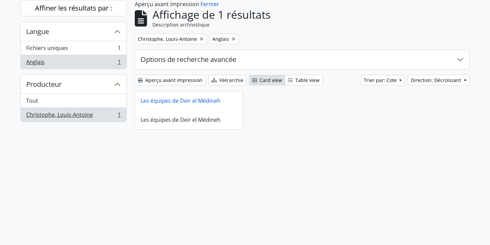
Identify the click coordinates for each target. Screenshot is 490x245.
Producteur (44, 84)
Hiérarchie (227, 80)
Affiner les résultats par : (73, 8)
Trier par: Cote (381, 80)
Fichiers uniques (73, 49)
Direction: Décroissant (436, 80)
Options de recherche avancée (188, 59)
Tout (32, 100)
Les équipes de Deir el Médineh (180, 100)
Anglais (73, 63)
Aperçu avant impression (170, 80)
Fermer (209, 4)
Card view (267, 80)
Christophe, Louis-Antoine (73, 116)
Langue (37, 31)
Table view (304, 80)
